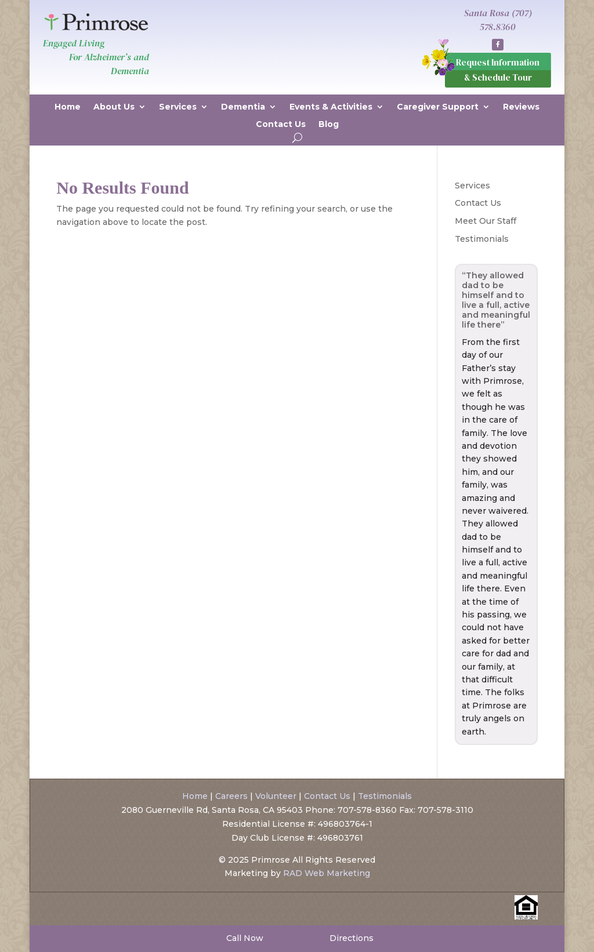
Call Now (243, 938)
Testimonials (482, 239)
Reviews (521, 107)
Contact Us (281, 124)
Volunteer (275, 796)
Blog (328, 124)
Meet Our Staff (485, 221)
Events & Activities (330, 107)
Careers (231, 796)
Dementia (243, 107)
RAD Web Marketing (326, 873)
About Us (114, 107)
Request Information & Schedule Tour (497, 69)
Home (68, 107)
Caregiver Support (438, 107)
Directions (350, 938)
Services (178, 107)
